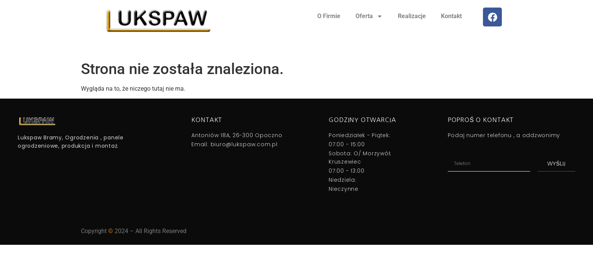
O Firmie (328, 16)
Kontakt (451, 16)
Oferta (369, 16)
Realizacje (412, 16)
